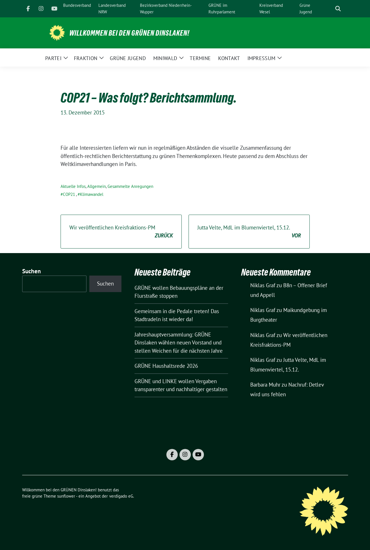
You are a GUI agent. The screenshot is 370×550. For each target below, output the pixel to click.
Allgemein (96, 186)
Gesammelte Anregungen (130, 186)
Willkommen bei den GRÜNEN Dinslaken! (129, 33)
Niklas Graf (262, 285)
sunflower (66, 496)
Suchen (31, 271)
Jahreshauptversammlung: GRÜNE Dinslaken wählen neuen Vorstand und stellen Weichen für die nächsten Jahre (179, 342)
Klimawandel (91, 194)
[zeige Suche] (338, 8)
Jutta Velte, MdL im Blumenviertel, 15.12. (249, 232)
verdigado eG (121, 496)
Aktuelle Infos (73, 186)
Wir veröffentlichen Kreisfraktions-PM (121, 232)
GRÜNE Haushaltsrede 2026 (166, 365)
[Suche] (329, 8)
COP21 (69, 194)
